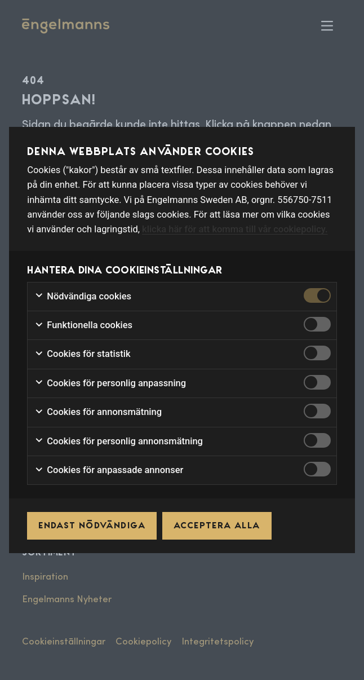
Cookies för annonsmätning (98, 412)
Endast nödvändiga (91, 525)
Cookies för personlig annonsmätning (118, 441)
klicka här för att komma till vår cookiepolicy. (234, 229)
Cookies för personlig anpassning (110, 383)
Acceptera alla (217, 525)
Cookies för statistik (82, 354)
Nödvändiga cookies (82, 296)
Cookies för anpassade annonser (108, 470)
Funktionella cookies (83, 325)
